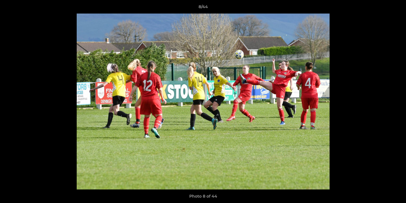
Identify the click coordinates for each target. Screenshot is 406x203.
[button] (395, 8)
